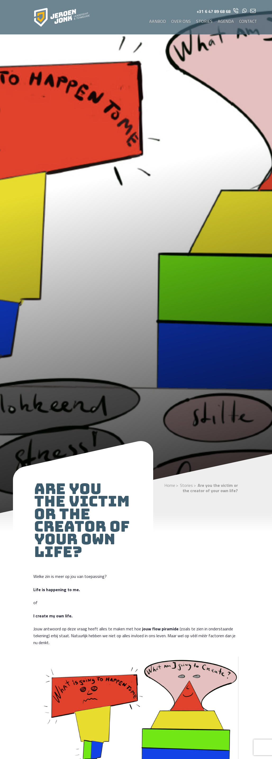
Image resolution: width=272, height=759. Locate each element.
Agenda (226, 21)
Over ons (181, 21)
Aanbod (157, 21)
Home (169, 485)
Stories (204, 21)
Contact (248, 21)
